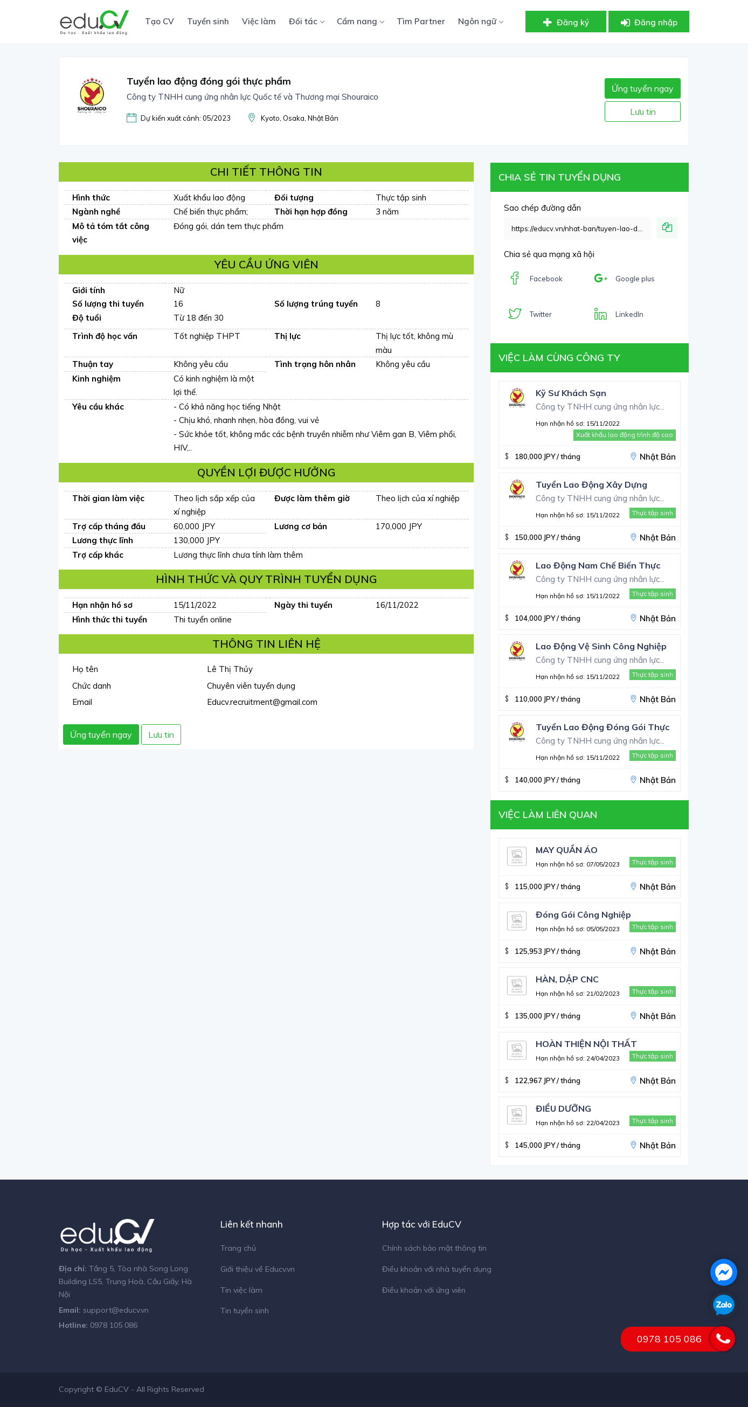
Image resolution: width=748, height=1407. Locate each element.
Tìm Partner (421, 21)
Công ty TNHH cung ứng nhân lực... (600, 406)
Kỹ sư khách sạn (571, 392)
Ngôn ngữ (480, 21)
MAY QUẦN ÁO (567, 849)
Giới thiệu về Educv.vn (257, 1269)
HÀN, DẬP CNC (567, 979)
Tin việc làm (241, 1290)
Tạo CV (159, 21)
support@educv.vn (116, 1310)
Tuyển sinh (208, 21)
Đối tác (306, 21)
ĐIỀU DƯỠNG (563, 1108)
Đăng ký (565, 23)
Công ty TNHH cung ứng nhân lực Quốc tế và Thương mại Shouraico (252, 97)
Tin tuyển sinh (244, 1310)
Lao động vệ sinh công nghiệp (601, 646)
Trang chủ (238, 1248)
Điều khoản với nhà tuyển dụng (436, 1269)
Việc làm (259, 21)
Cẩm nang (360, 21)
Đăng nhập (647, 23)
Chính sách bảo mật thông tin (434, 1248)
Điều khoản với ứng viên (424, 1290)
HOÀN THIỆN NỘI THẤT (586, 1043)
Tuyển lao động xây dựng (591, 484)
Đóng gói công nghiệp (583, 914)
